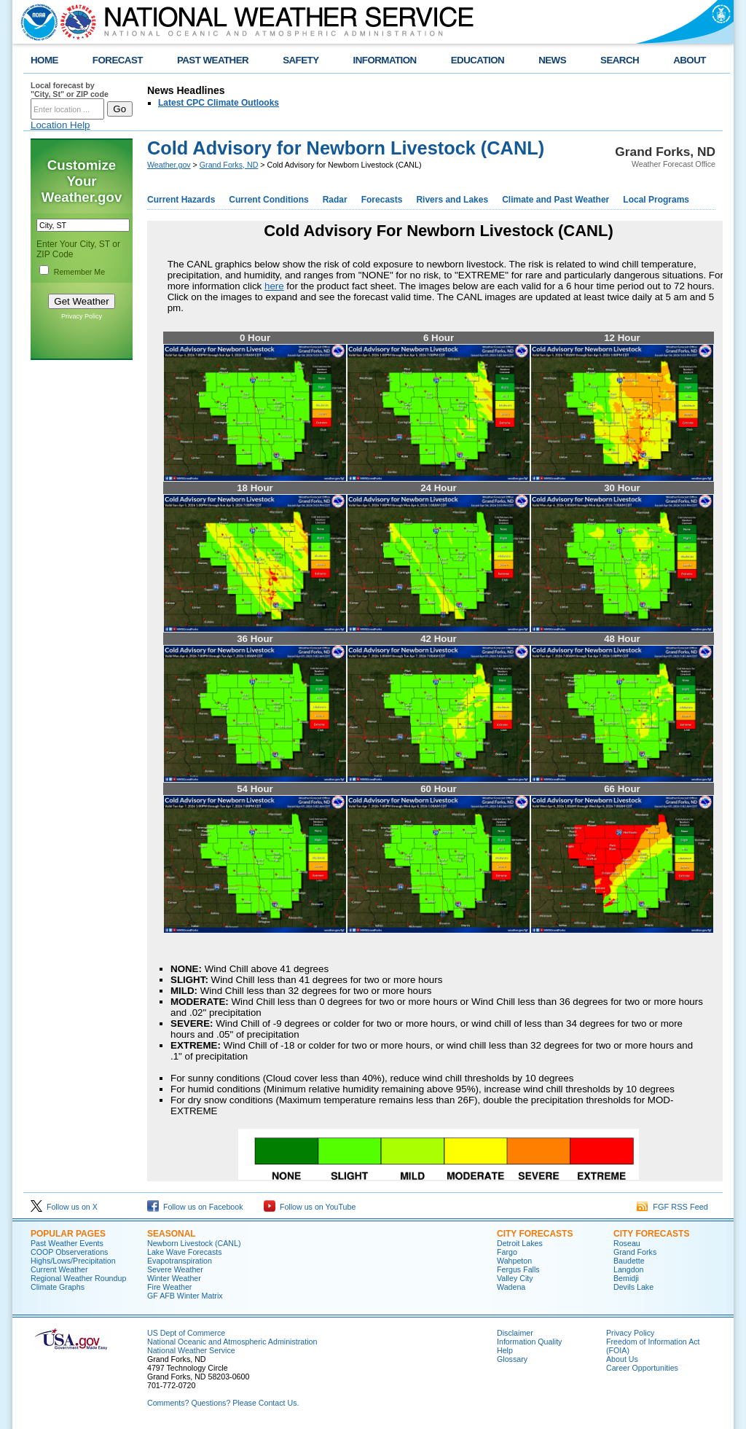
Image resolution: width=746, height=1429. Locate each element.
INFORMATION (385, 60)
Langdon (628, 1269)
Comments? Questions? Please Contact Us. (223, 1402)
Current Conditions (268, 200)
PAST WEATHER (212, 60)
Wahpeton (514, 1260)
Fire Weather (169, 1287)
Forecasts (382, 200)
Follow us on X (64, 1206)
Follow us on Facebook (195, 1206)
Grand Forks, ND (229, 164)
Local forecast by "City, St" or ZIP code (70, 89)
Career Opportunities (642, 1367)
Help (505, 1350)
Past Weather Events (67, 1243)
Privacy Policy (81, 316)
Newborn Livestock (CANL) (194, 1243)
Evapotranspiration (179, 1260)
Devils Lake (633, 1287)
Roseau (626, 1243)
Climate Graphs (58, 1287)
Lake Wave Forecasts (184, 1252)
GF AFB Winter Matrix (185, 1295)
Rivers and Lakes (452, 200)
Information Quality (529, 1341)
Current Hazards (181, 200)
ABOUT (689, 60)
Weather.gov (169, 164)
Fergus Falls (518, 1269)
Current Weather (59, 1269)
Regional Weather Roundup (78, 1278)
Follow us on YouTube (310, 1206)
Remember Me (79, 271)
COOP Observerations (69, 1252)
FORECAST (118, 60)
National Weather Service (191, 1350)
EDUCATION (477, 60)
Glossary (512, 1359)
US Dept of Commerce (186, 1332)
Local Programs (656, 200)
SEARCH (619, 60)
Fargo (507, 1252)
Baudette (629, 1260)
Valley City (515, 1278)
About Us (622, 1359)
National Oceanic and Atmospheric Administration (232, 1341)
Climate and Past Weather (555, 200)
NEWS (552, 60)
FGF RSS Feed (672, 1206)
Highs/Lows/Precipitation (73, 1260)
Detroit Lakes (520, 1243)
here (274, 286)
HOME (44, 60)
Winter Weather (174, 1278)
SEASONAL (171, 1234)
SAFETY (300, 60)
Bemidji (626, 1278)
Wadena (511, 1287)
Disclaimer (515, 1332)
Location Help (60, 125)
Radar (335, 200)
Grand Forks (634, 1252)
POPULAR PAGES (68, 1234)
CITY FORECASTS (535, 1234)
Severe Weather (175, 1269)
